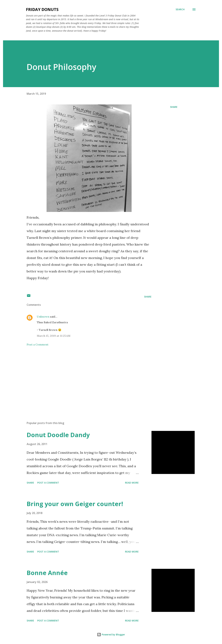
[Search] (180, 9)
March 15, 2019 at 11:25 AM (53, 335)
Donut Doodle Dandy (58, 435)
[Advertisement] (84, 379)
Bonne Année (47, 573)
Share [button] (173, 106)
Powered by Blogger (111, 634)
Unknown (43, 316)
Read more (132, 482)
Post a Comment (37, 344)
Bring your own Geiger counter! (75, 504)
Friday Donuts (42, 9)
